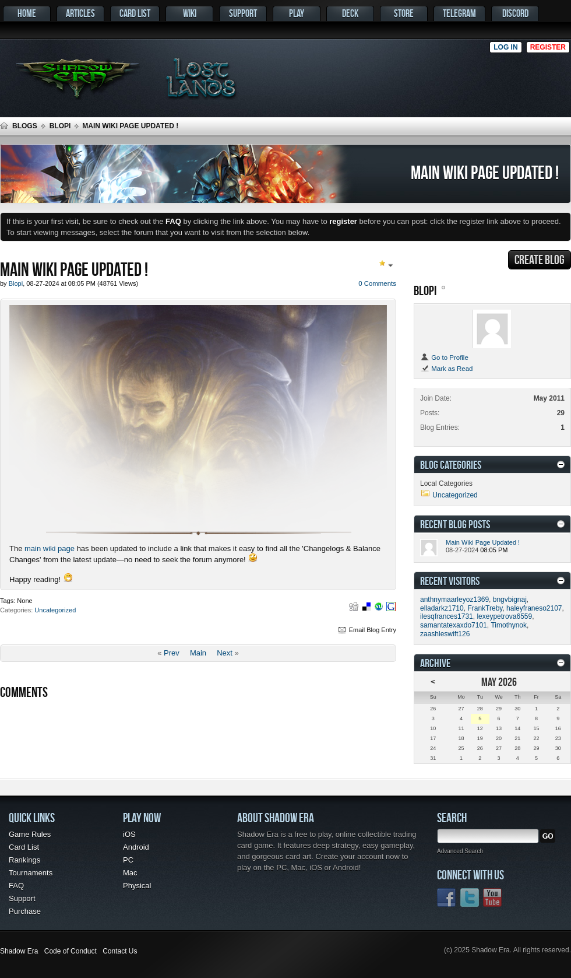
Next (224, 653)
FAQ (16, 885)
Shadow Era (19, 951)
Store (404, 13)
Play (296, 13)
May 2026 (499, 681)
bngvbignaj (510, 599)
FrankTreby (484, 608)
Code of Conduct (70, 951)
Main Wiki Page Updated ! (483, 542)
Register (548, 47)
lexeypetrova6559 (504, 616)
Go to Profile (444, 357)
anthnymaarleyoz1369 (454, 599)
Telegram (459, 13)
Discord (515, 13)
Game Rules (30, 834)
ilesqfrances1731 (446, 616)
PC (128, 860)
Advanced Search (460, 851)
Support (243, 13)
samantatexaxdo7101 (453, 625)
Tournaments (30, 872)
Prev (171, 653)
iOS (129, 834)
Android (136, 847)
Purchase (25, 911)
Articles (80, 13)
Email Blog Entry (366, 629)
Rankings (24, 860)
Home (26, 13)
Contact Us (120, 951)
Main (198, 653)
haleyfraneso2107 (534, 608)
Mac (130, 872)
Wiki (189, 13)
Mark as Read (446, 368)
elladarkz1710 (442, 608)
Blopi (60, 126)
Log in (505, 47)
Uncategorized (55, 610)
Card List (134, 13)
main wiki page (49, 548)
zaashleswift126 (445, 634)
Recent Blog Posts (455, 524)
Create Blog (539, 260)
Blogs (24, 126)
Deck (350, 13)
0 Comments (377, 283)
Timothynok (509, 625)
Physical (137, 885)
